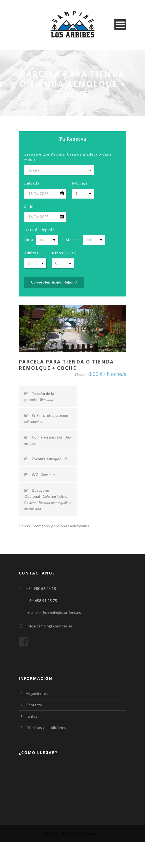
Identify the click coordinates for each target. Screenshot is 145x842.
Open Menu (120, 24)
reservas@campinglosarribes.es (54, 612)
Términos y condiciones (46, 727)
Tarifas (31, 716)
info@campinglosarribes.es (50, 626)
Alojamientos (37, 693)
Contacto (34, 704)
